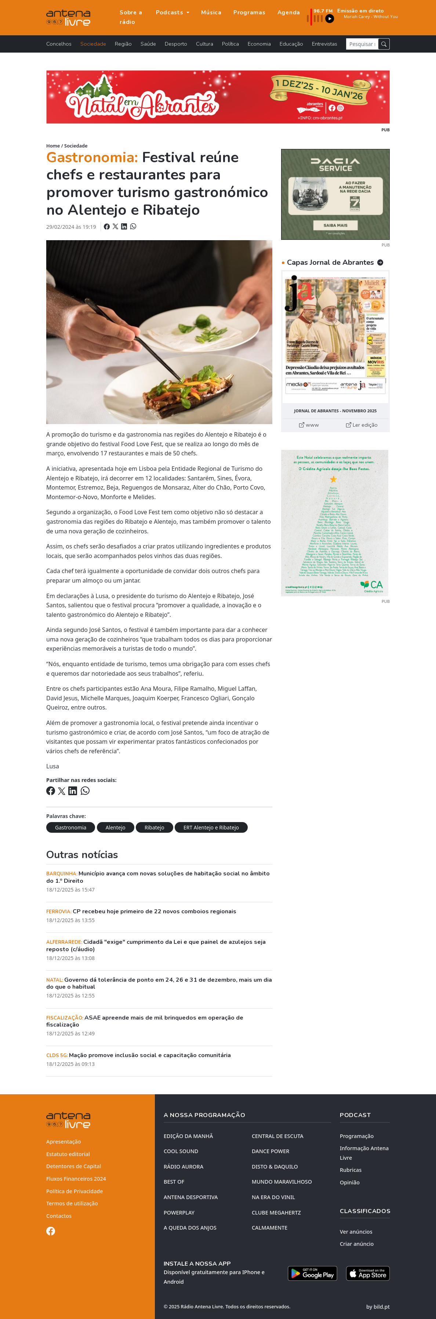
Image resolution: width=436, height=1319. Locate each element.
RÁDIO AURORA (183, 1166)
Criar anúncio (357, 1243)
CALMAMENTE (269, 1227)
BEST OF (174, 1181)
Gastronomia (70, 827)
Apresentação (63, 1141)
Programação (357, 1136)
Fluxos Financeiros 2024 (76, 1178)
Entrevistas (324, 43)
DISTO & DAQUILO (275, 1166)
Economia (259, 43)
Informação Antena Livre (364, 1153)
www (309, 425)
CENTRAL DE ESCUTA (278, 1136)
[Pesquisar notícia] (362, 44)
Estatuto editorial (68, 1154)
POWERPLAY (179, 1212)
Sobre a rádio (131, 17)
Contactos (59, 1215)
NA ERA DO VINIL (273, 1197)
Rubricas (350, 1169)
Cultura (204, 43)
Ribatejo (154, 827)
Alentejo (116, 827)
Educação (291, 43)
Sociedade (93, 43)
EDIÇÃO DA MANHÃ (188, 1136)
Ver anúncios (356, 1231)
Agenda (289, 12)
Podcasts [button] (170, 12)
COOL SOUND (181, 1151)
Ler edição (362, 425)
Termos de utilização (72, 1203)
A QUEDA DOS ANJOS (190, 1227)
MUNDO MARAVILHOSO (282, 1181)
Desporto (176, 43)
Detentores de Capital (73, 1166)
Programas (249, 12)
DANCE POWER (270, 1151)
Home (53, 145)
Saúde (148, 43)
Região (123, 43)
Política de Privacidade (74, 1191)
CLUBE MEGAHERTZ (276, 1212)
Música (211, 12)
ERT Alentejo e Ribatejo (211, 827)
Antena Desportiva (191, 1197)
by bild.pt (378, 1306)
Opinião (350, 1182)
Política (230, 43)
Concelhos (59, 43)
